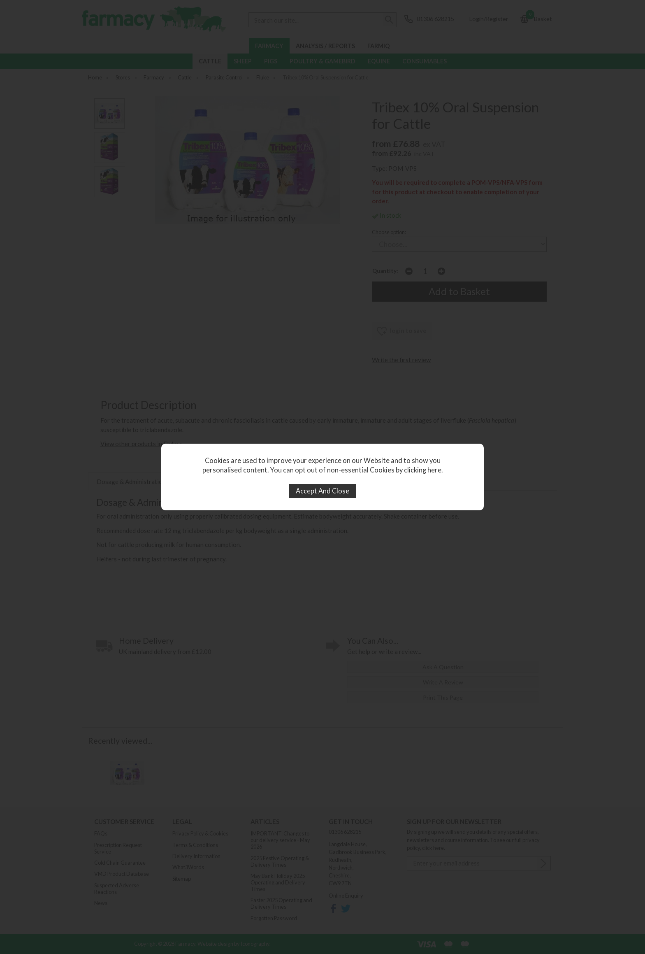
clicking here (422, 470)
